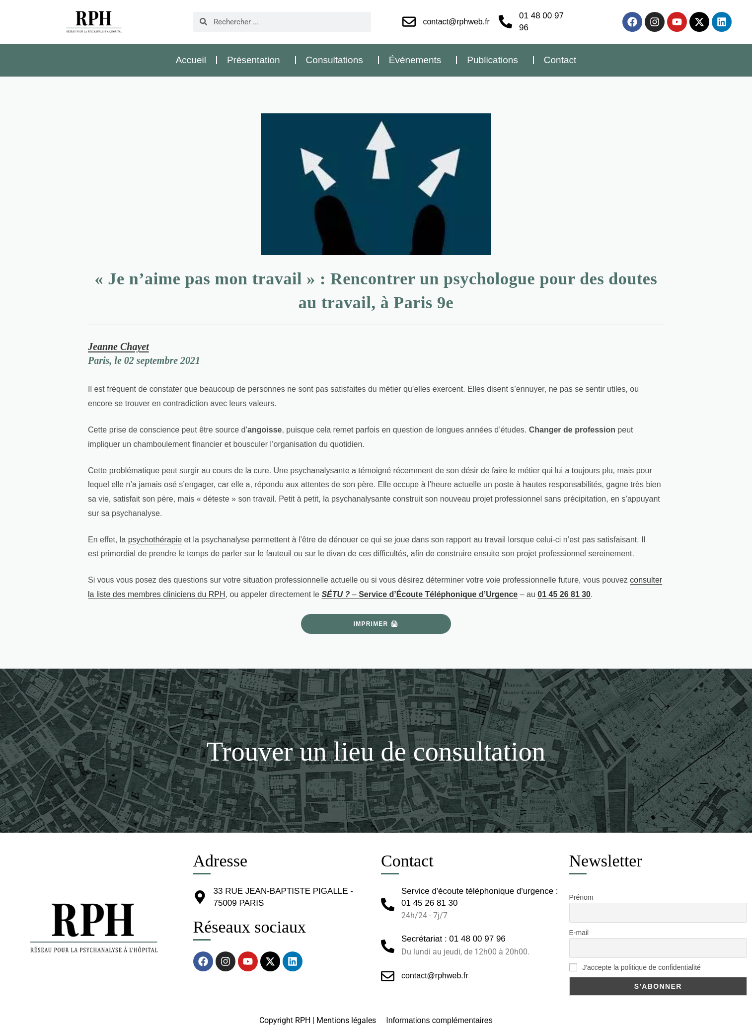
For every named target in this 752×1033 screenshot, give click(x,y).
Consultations (337, 60)
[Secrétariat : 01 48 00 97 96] (387, 946)
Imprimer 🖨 (376, 623)
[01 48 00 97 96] (505, 21)
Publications (495, 60)
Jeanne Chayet (118, 346)
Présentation (256, 60)
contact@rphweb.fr (456, 21)
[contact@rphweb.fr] (409, 21)
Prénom (581, 897)
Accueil (191, 60)
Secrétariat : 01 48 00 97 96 (453, 939)
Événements (418, 60)
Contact (560, 60)
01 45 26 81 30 (564, 594)
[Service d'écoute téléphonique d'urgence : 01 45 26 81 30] (387, 904)
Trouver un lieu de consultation (375, 750)
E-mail (579, 933)
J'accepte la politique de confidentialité (635, 967)
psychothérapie (155, 539)
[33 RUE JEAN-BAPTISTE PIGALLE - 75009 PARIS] (200, 897)
